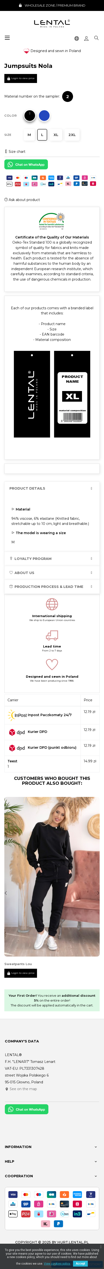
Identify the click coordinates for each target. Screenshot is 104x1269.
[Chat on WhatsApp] (26, 166)
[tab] (52, 488)
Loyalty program (30, 559)
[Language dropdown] (77, 38)
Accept (80, 1263)
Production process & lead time (46, 587)
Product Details (27, 488)
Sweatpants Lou (18, 964)
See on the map (21, 1089)
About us (21, 573)
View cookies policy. (57, 1263)
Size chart (14, 151)
